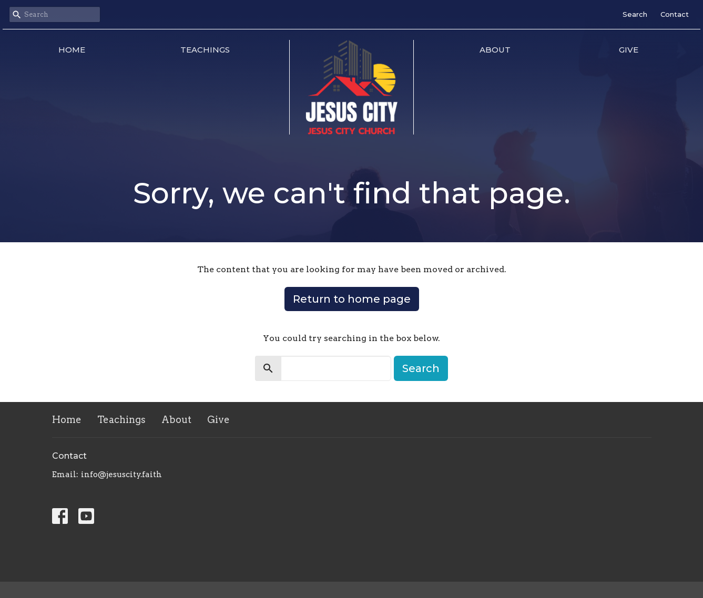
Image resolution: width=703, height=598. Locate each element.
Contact (674, 14)
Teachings (205, 50)
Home (71, 50)
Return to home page (352, 299)
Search (635, 14)
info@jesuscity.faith (121, 474)
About (495, 50)
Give (628, 50)
